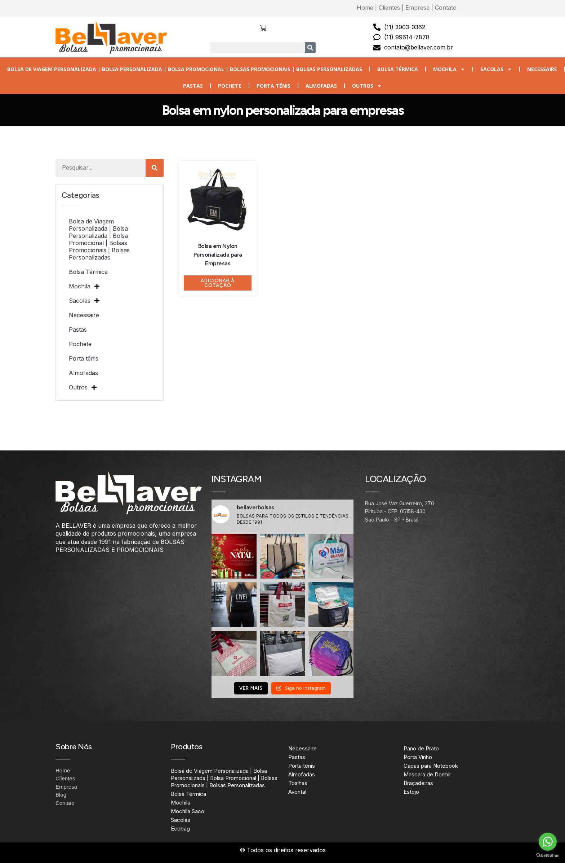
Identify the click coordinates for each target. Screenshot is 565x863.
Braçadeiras (418, 783)
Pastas (193, 85)
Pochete (229, 85)
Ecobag (180, 828)
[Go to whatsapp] (548, 842)
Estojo (411, 791)
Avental (297, 791)
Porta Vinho (418, 757)
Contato (446, 7)
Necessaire (542, 69)
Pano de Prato (421, 748)
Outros (367, 86)
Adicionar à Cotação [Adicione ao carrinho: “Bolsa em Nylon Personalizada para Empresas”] (218, 283)
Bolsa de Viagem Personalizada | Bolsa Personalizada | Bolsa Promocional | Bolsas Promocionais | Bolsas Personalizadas (184, 69)
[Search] (310, 47)
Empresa (417, 7)
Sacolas (496, 69)
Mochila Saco (187, 811)
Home (365, 7)
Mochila (449, 69)
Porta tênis (273, 85)
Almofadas (321, 85)
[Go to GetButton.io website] (547, 855)
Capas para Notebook (431, 765)
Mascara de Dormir (427, 774)
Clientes (389, 7)
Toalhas (297, 783)
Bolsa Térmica (397, 69)
